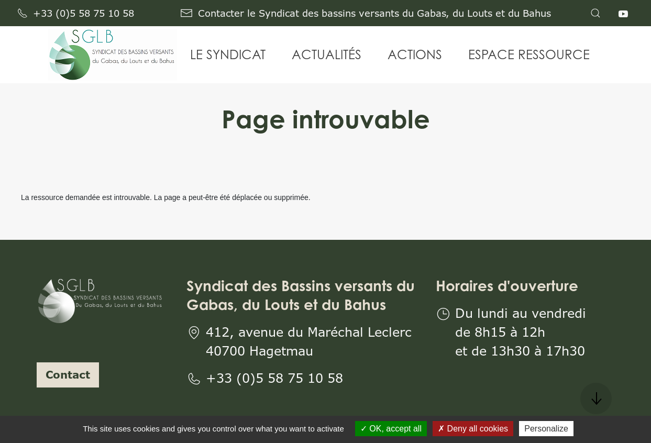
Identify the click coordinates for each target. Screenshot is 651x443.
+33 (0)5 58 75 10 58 (75, 13)
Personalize (546, 428)
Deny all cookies (473, 428)
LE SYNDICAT (228, 54)
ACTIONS (415, 54)
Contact (68, 375)
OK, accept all (391, 428)
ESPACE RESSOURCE (529, 54)
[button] (595, 13)
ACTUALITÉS (326, 54)
